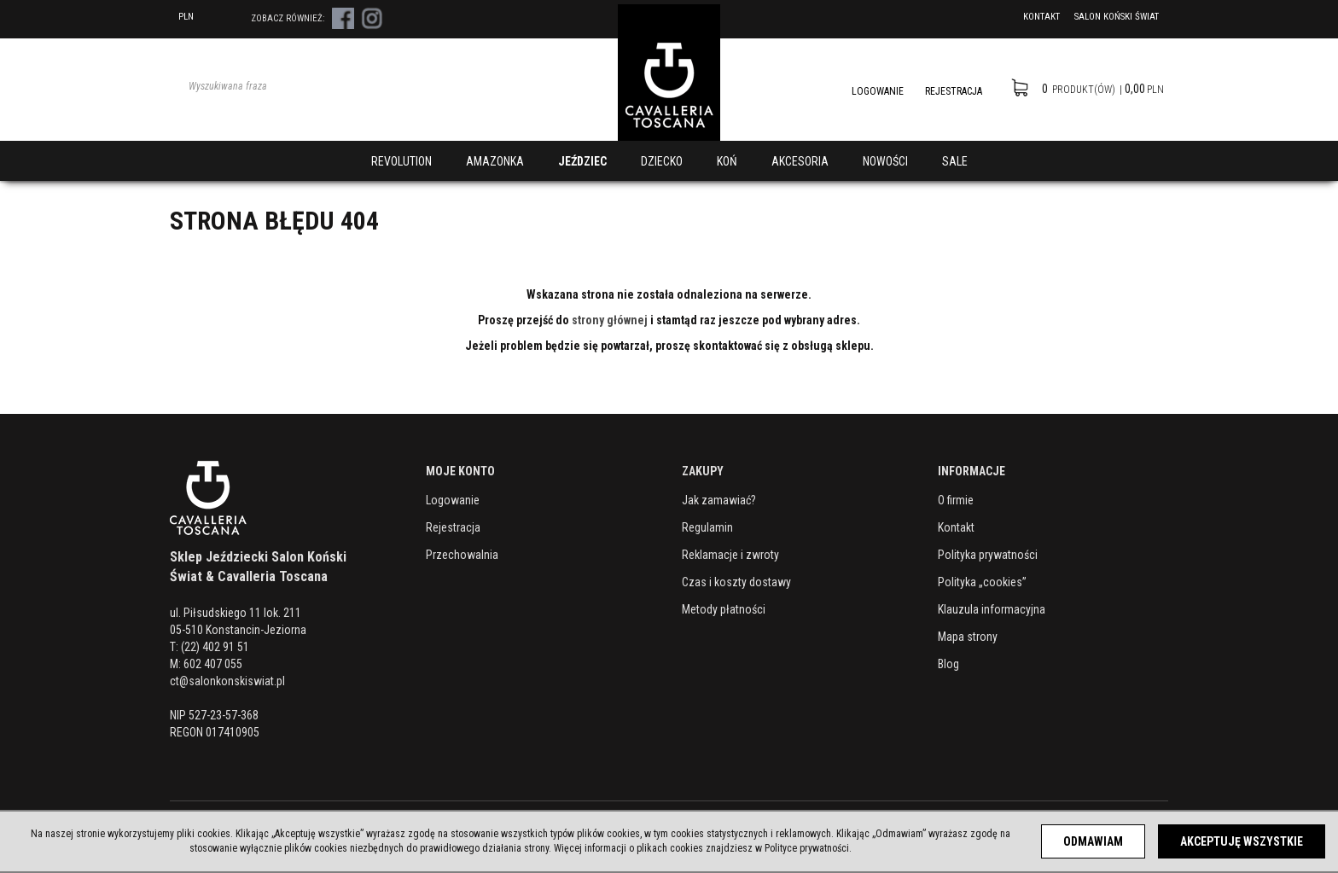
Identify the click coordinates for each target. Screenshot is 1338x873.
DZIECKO (662, 161)
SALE (955, 161)
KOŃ (727, 161)
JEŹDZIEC (582, 161)
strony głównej (610, 320)
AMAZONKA (495, 161)
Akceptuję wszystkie (1241, 841)
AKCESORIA (800, 161)
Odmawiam (1093, 841)
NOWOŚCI (885, 161)
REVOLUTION (401, 161)
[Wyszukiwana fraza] (327, 86)
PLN (197, 16)
